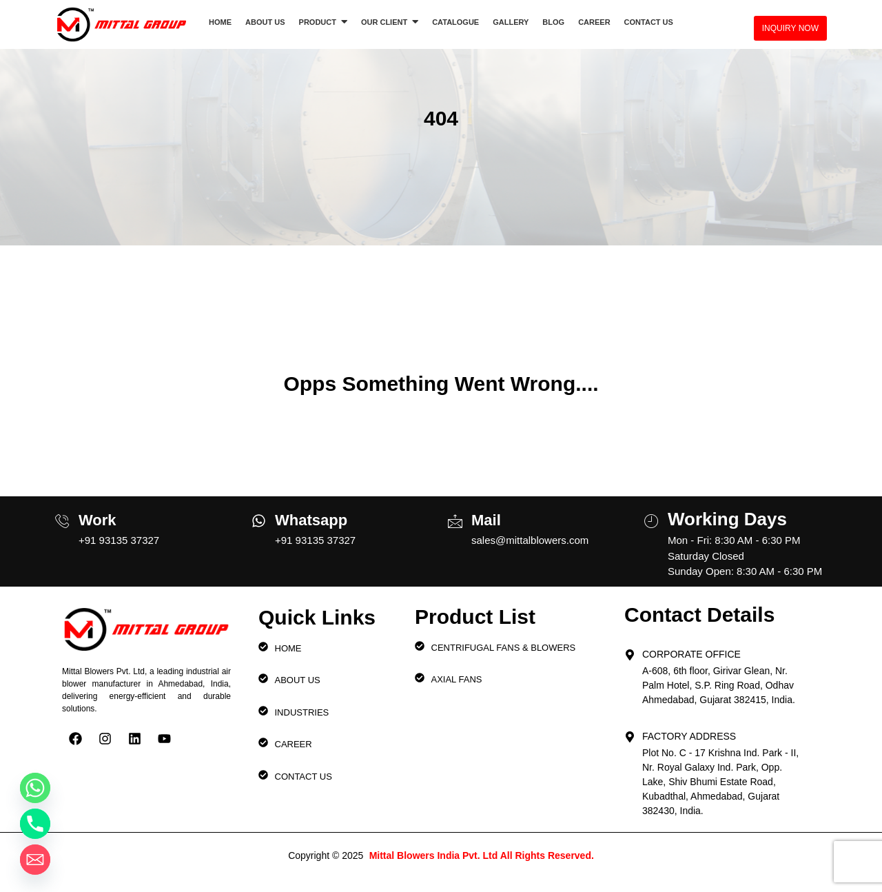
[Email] (35, 859)
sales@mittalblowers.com (529, 540)
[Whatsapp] (259, 516)
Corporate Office (691, 654)
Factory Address (689, 736)
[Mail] (455, 515)
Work (97, 520)
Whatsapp (311, 520)
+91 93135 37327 (119, 540)
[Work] (62, 515)
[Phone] (35, 824)
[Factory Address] (629, 732)
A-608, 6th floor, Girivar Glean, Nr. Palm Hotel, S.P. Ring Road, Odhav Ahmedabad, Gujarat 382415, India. (718, 685)
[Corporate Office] (629, 650)
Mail (486, 520)
